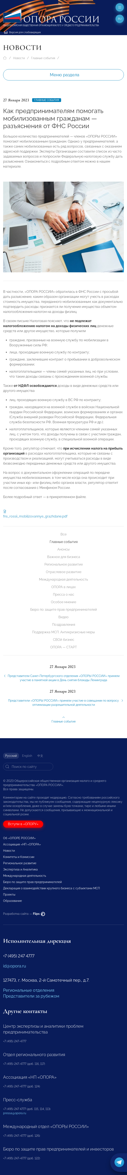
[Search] (28, 766)
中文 (40, 755)
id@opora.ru (14, 966)
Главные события (43, 58)
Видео (63, 617)
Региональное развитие (63, 564)
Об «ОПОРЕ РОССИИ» (19, 838)
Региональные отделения (28, 990)
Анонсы (63, 549)
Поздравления (63, 625)
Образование (12, 900)
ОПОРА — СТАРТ (63, 647)
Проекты (9, 894)
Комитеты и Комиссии (18, 857)
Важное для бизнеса (63, 557)
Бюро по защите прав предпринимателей (63, 610)
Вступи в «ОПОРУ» (23, 824)
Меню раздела (64, 74)
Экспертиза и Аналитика (20, 869)
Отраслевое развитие (63, 572)
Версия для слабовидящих (22, 32)
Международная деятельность (63, 579)
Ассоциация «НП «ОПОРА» (22, 844)
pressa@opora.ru (14, 1113)
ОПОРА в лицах (63, 587)
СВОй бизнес (63, 640)
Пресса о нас (63, 594)
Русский (11, 755)
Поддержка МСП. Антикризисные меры (63, 632)
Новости (19, 58)
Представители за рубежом (31, 996)
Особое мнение (63, 602)
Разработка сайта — (24, 913)
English (27, 755)
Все (63, 534)
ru (120, 18)
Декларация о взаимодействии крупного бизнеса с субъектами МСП (51, 888)
